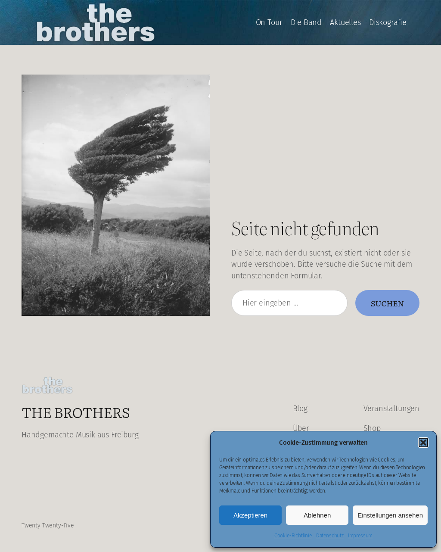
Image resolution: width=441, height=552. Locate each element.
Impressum (360, 536)
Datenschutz (330, 536)
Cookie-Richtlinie (293, 536)
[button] (423, 442)
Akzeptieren (250, 515)
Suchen (387, 303)
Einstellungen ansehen (390, 515)
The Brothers (76, 411)
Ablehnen (317, 515)
